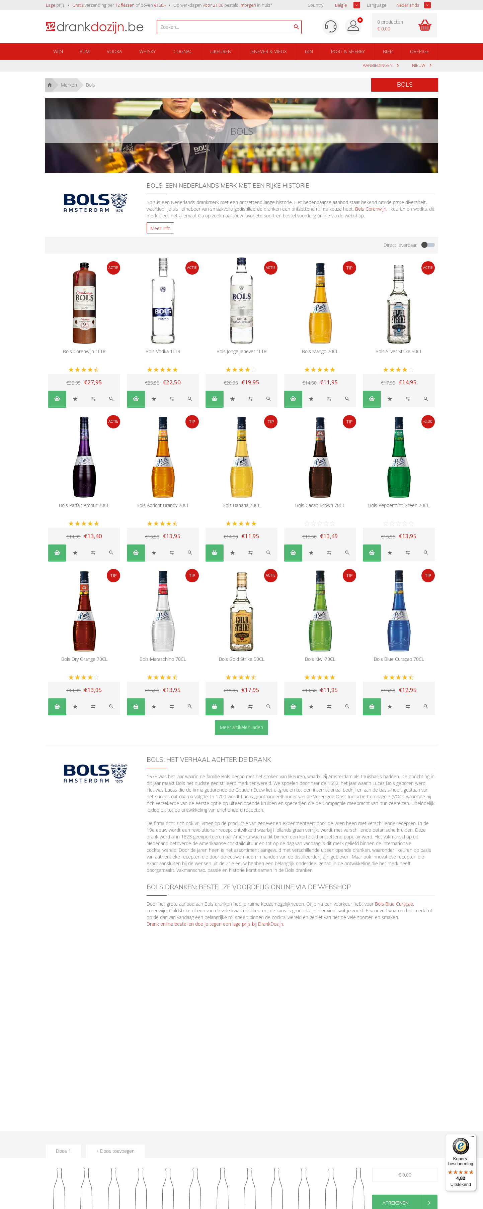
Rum (85, 51)
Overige (419, 51)
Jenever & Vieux (268, 51)
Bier (388, 51)
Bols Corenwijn (370, 209)
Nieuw (419, 65)
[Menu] (472, 1138)
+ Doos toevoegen (115, 1151)
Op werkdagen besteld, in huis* (222, 5)
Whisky (147, 51)
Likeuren (220, 51)
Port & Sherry (348, 51)
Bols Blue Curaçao (394, 904)
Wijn (58, 51)
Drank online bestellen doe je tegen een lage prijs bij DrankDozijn (215, 924)
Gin (309, 51)
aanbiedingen (378, 65)
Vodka (114, 51)
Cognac (182, 51)
